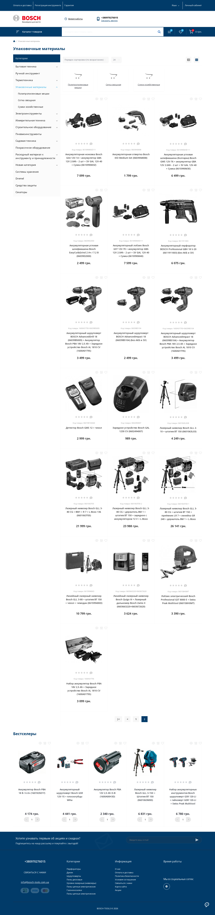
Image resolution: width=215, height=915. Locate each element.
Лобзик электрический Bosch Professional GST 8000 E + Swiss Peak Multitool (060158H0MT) (178, 600)
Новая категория (26, 164)
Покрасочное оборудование (33, 147)
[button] (111, 17)
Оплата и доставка (22, 5)
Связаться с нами (35, 872)
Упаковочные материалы (31, 87)
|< (118, 719)
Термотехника (24, 80)
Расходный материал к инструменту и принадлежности (35, 156)
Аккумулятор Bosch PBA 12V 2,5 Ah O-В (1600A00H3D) (107, 793)
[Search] (159, 32)
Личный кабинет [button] (193, 5)
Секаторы (21, 192)
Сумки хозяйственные (30, 106)
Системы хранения (27, 171)
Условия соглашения (125, 879)
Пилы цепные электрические (81, 886)
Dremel (20, 178)
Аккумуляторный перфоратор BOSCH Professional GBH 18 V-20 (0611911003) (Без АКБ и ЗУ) (178, 249)
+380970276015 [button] (35, 861)
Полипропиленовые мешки (33, 93)
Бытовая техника (26, 66)
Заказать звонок (109, 20)
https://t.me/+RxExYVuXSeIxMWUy (167, 886)
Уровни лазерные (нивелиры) (81, 883)
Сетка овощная (26, 100)
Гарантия (69, 5)
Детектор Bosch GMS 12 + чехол (84, 427)
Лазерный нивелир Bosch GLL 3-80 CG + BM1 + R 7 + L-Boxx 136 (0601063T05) (83, 512)
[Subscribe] (197, 840)
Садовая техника (26, 140)
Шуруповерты (74, 876)
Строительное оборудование (33, 127)
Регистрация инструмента (48, 5)
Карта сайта (121, 886)
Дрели (70, 872)
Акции (118, 890)
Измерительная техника (30, 120)
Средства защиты (26, 185)
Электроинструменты (29, 113)
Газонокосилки (74, 890)
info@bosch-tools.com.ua (35, 882)
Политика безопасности (127, 876)
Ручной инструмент (28, 73)
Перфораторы (74, 869)
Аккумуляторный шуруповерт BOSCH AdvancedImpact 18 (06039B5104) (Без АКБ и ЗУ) (131, 337)
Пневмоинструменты (29, 134)
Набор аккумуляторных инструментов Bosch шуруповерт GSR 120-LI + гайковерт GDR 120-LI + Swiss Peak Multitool (183, 796)
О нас (117, 869)
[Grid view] (196, 60)
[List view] (188, 60)
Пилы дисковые (74, 879)
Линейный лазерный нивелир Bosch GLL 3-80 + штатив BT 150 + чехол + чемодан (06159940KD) (84, 599)
